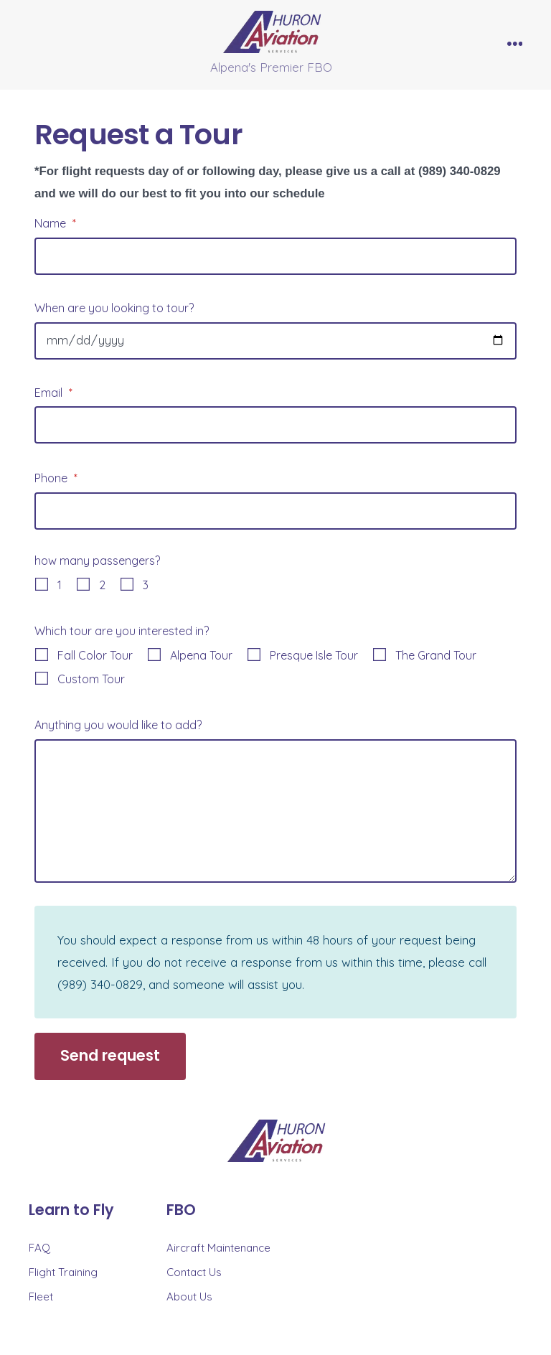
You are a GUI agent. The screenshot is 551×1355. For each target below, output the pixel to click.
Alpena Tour (201, 655)
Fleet (41, 1296)
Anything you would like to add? (118, 725)
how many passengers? (97, 560)
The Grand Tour (435, 655)
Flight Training (63, 1272)
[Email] (275, 425)
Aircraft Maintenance (218, 1248)
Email (53, 392)
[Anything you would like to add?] (275, 811)
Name (55, 223)
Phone (55, 478)
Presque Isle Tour (314, 655)
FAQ (39, 1248)
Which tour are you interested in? (121, 631)
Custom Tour (91, 679)
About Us (189, 1296)
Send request (110, 1055)
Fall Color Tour (95, 655)
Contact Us (194, 1272)
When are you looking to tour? (114, 308)
